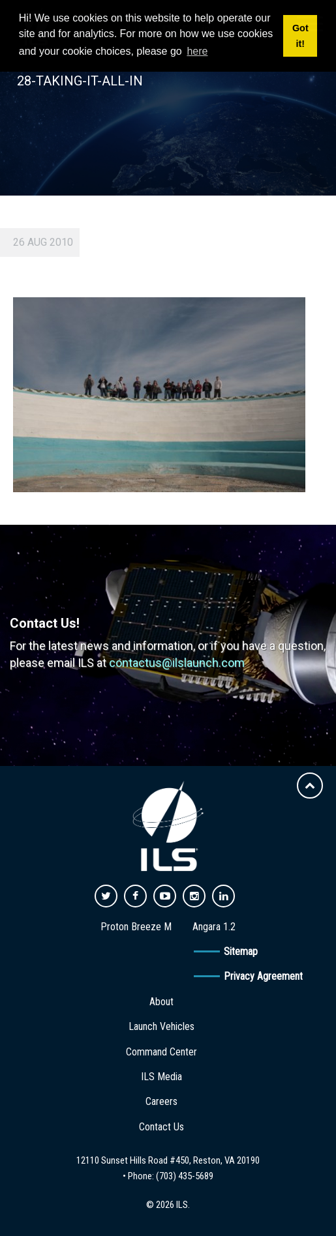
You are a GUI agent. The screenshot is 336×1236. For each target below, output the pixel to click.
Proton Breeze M (136, 926)
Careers (161, 1101)
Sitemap (241, 951)
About (161, 1001)
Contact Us (161, 1127)
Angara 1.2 (214, 926)
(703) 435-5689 (184, 1176)
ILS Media (161, 1076)
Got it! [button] (300, 36)
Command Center (161, 1052)
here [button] (197, 51)
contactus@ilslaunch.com (177, 663)
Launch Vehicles (161, 1026)
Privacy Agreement (263, 976)
